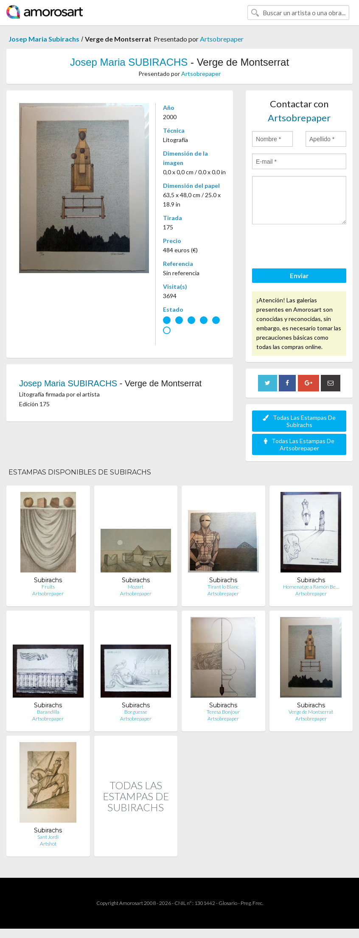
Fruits (48, 586)
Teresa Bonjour (223, 712)
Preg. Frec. (252, 903)
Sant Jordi (48, 837)
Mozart (135, 586)
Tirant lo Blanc (223, 586)
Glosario (228, 903)
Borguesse (135, 712)
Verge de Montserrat (311, 712)
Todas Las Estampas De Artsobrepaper (299, 444)
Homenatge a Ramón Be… (311, 586)
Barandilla (48, 712)
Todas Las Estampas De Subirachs (299, 421)
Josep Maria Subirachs (43, 39)
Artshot (48, 843)
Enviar (299, 275)
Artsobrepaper (222, 39)
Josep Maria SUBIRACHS (129, 62)
